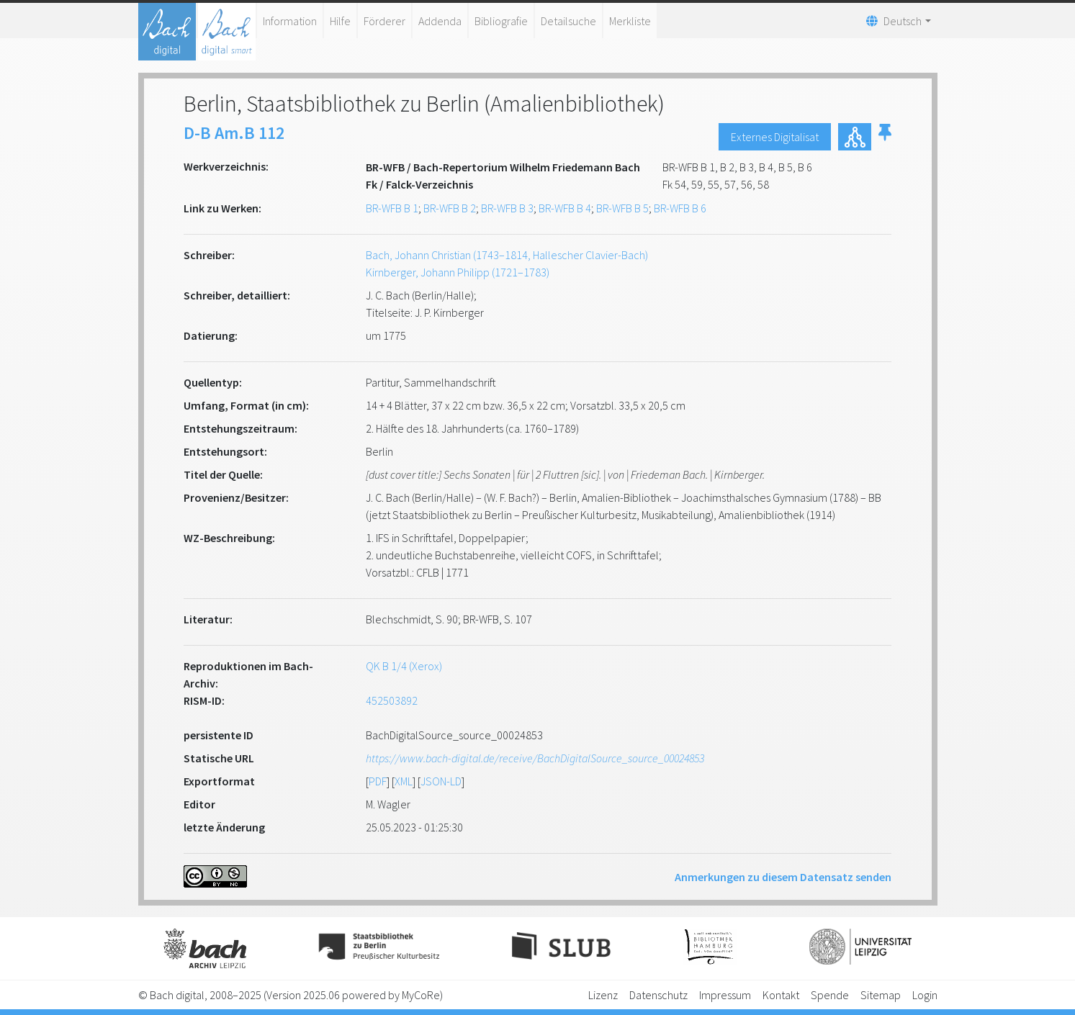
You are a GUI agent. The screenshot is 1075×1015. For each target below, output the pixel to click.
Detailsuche (568, 21)
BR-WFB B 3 (507, 208)
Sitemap (880, 995)
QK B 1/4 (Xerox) (404, 666)
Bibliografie (501, 21)
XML (404, 781)
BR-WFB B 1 (392, 208)
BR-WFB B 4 (565, 208)
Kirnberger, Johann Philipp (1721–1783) (457, 272)
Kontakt (781, 995)
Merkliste (630, 21)
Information (290, 21)
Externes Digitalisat (775, 137)
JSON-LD (441, 781)
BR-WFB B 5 (622, 208)
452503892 (392, 700)
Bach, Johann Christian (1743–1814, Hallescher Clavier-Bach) (507, 255)
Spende (830, 995)
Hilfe (340, 21)
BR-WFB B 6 (680, 208)
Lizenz (603, 995)
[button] (884, 136)
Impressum (725, 995)
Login (924, 995)
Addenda (440, 21)
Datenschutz (658, 995)
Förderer (384, 21)
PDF (378, 781)
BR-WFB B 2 (449, 208)
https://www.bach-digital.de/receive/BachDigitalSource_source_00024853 (535, 758)
